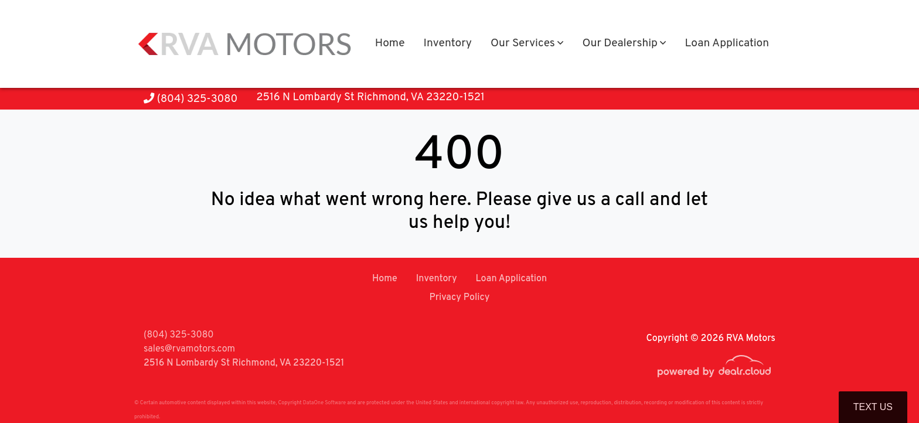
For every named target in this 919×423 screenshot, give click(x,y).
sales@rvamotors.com (189, 349)
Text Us (873, 407)
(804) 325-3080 (190, 99)
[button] (527, 44)
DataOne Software (324, 403)
